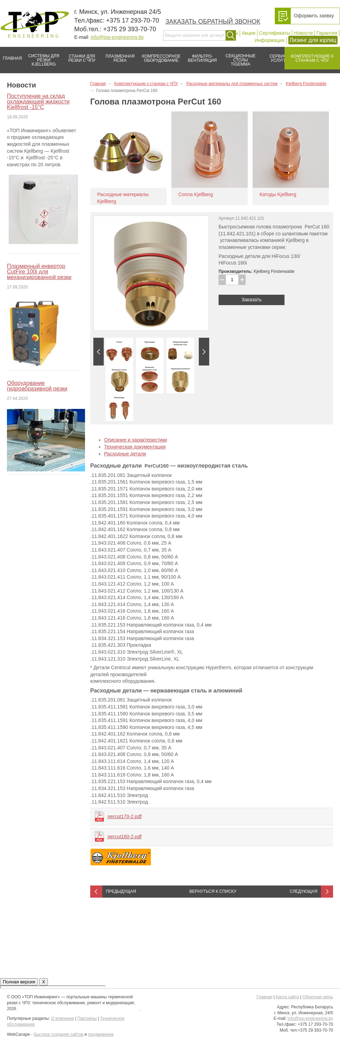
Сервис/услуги (279, 58)
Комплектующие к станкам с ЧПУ (308, 55)
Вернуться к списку (213, 891)
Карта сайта (287, 996)
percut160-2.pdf (125, 836)
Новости (303, 33)
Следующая (303, 891)
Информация (269, 40)
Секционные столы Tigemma (238, 57)
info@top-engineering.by (117, 37)
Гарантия (326, 33)
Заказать (251, 299)
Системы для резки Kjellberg (42, 57)
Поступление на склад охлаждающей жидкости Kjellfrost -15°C (38, 101)
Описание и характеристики (135, 440)
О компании (62, 1018)
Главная (11, 55)
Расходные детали (125, 453)
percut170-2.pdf (125, 816)
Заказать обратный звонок (212, 21)
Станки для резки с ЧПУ (79, 55)
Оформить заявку (314, 15)
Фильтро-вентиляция (200, 55)
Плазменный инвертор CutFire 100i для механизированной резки (39, 271)
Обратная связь (318, 996)
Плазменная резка (118, 55)
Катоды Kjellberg (278, 194)
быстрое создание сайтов (58, 1034)
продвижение (101, 1034)
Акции (248, 33)
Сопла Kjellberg (195, 194)
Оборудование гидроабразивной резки (37, 386)
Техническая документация (134, 447)
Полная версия (19, 981)
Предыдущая (121, 891)
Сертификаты (274, 33)
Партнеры (87, 1018)
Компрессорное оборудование (159, 55)
